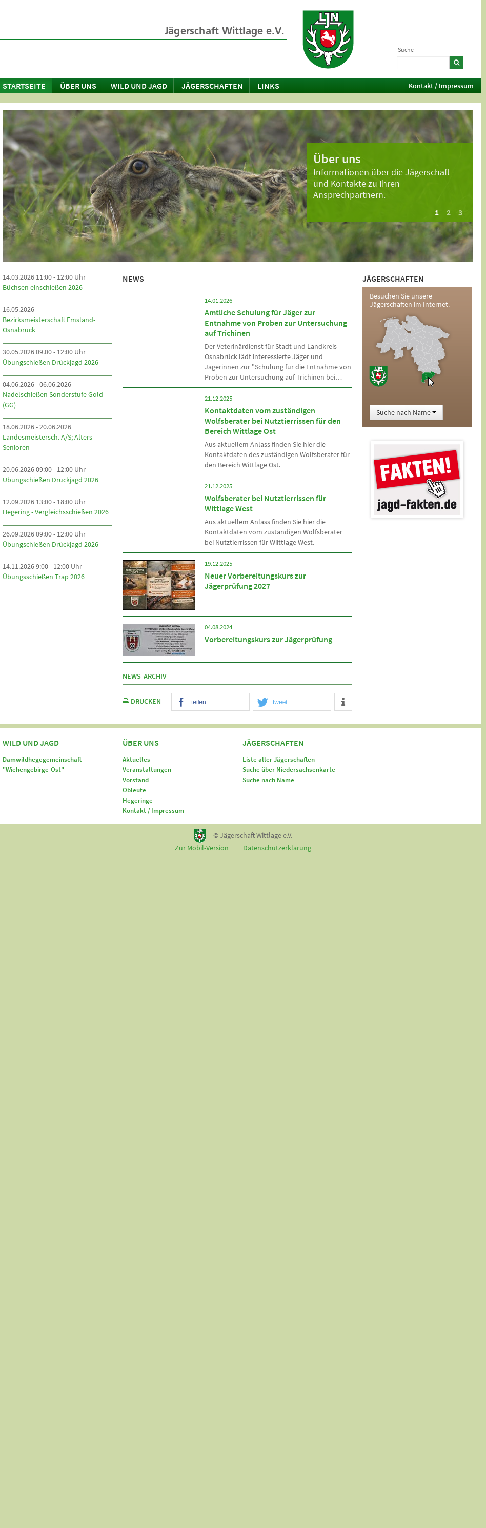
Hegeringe (138, 800)
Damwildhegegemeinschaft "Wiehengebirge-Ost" (42, 764)
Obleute (134, 790)
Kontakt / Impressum (441, 85)
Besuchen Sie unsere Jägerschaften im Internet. (410, 300)
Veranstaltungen (147, 769)
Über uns (78, 86)
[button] (210, 702)
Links (268, 86)
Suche (406, 49)
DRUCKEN (142, 701)
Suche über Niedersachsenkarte (288, 769)
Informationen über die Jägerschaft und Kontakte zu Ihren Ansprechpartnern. (381, 183)
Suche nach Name (406, 412)
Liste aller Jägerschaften (278, 759)
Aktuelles (136, 759)
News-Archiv (145, 676)
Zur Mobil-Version (202, 847)
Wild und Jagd (139, 86)
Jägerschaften (212, 86)
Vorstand (136, 780)
